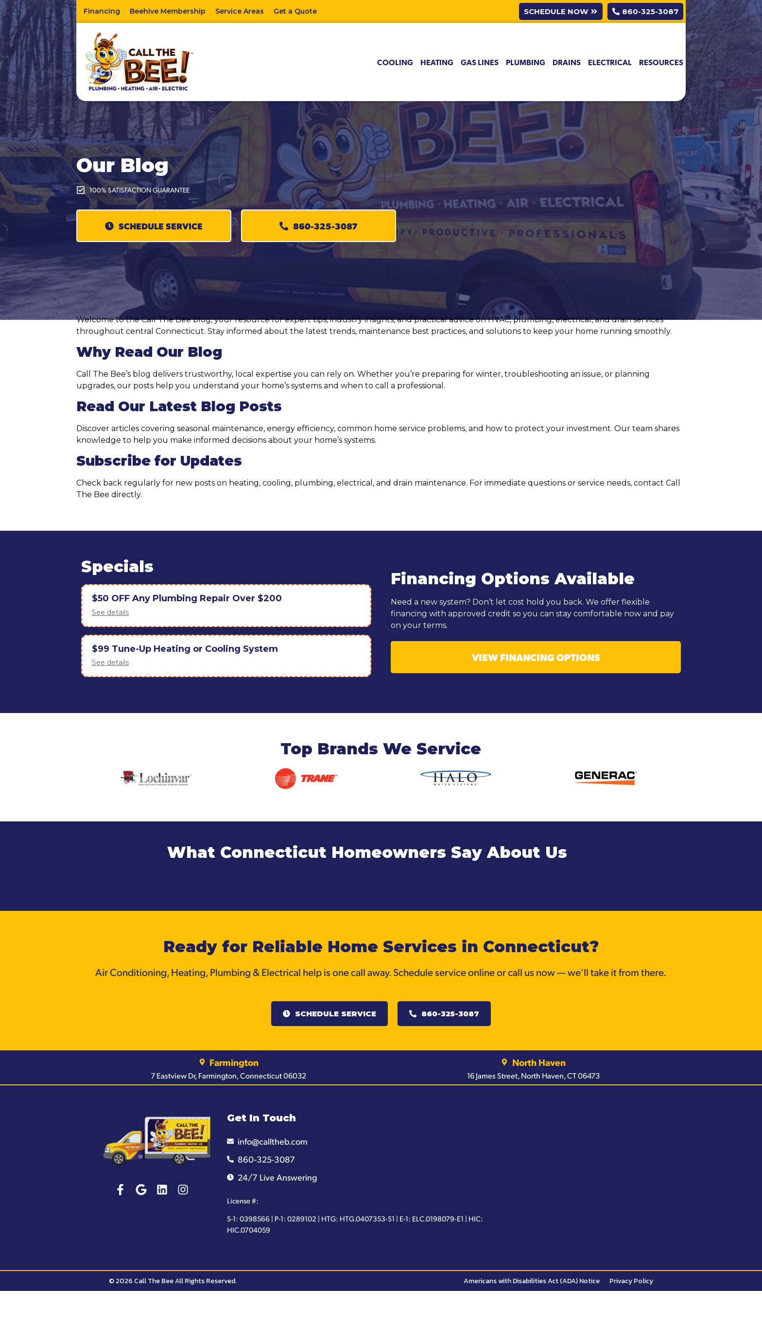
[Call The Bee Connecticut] (591, 1174)
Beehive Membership (168, 11)
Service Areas (239, 11)
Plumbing (525, 62)
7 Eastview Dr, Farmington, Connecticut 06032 (228, 1075)
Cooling (395, 62)
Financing (102, 11)
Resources (661, 62)
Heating (436, 62)
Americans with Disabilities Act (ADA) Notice (532, 1281)
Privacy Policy (631, 1281)
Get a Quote (295, 11)
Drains (567, 62)
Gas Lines (480, 62)
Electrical (610, 62)
